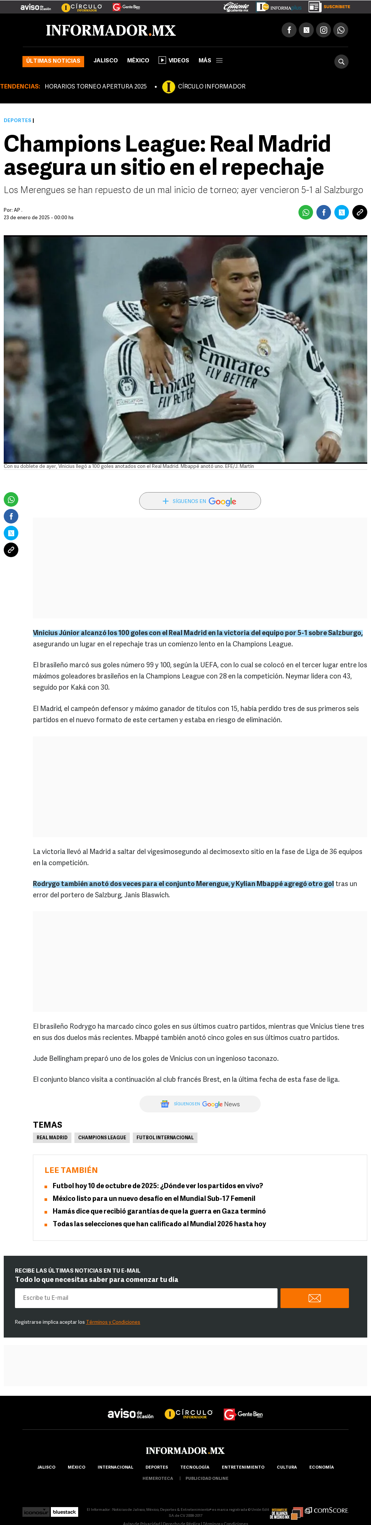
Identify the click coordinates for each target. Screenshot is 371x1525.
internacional (115, 1468)
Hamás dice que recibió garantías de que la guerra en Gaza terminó (159, 1211)
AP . (18, 210)
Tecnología (194, 1468)
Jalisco (105, 61)
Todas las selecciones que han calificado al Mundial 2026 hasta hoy (159, 1224)
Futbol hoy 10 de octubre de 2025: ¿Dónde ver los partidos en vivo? (158, 1186)
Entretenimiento (243, 1468)
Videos (174, 60)
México (138, 61)
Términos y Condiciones (113, 1322)
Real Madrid (52, 1138)
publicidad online (207, 1479)
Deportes (17, 120)
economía (321, 1468)
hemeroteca (157, 1479)
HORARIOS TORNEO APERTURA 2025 (96, 87)
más (211, 61)
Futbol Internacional (165, 1138)
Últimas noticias (53, 61)
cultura (287, 1468)
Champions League (102, 1138)
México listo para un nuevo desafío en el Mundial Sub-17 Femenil (154, 1199)
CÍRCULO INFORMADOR (211, 87)
